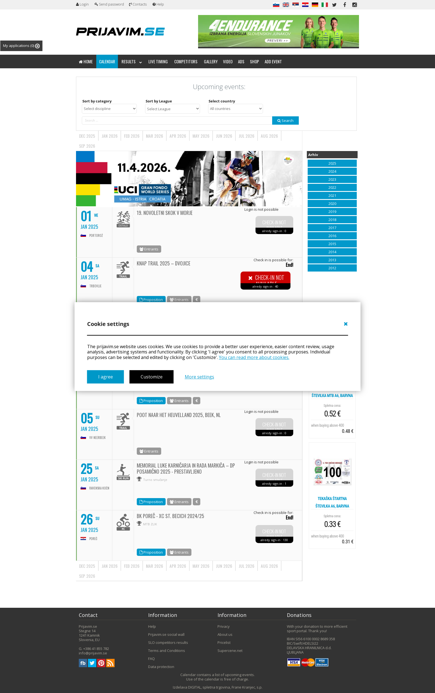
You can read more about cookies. (254, 357)
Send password (109, 4)
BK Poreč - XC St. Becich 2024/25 (170, 515)
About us (225, 634)
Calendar (107, 61)
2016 (332, 235)
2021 (332, 195)
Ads (241, 61)
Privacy (224, 626)
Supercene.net (230, 650)
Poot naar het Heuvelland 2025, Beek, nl (179, 414)
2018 (332, 219)
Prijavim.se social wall (166, 634)
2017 (332, 227)
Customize (152, 377)
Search (285, 120)
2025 (332, 163)
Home (86, 61)
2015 (332, 243)
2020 (332, 203)
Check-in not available (274, 225)
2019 (332, 211)
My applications (21, 45)
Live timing (158, 61)
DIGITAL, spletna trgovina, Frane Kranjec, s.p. (225, 687)
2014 (332, 251)
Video (227, 61)
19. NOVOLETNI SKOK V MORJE (165, 212)
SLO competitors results (168, 642)
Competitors (186, 61)
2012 (332, 267)
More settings (199, 377)
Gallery (211, 61)
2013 (332, 259)
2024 (332, 171)
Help (158, 4)
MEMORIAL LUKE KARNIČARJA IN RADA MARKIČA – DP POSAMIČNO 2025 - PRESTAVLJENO (186, 468)
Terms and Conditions (166, 650)
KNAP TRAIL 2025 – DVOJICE (163, 263)
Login (82, 4)
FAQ (151, 658)
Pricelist (224, 642)
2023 (332, 179)
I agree (105, 377)
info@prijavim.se (93, 653)
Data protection (161, 666)
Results (132, 61)
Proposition (151, 299)
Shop (254, 61)
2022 (332, 187)
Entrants (149, 249)
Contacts (138, 4)
